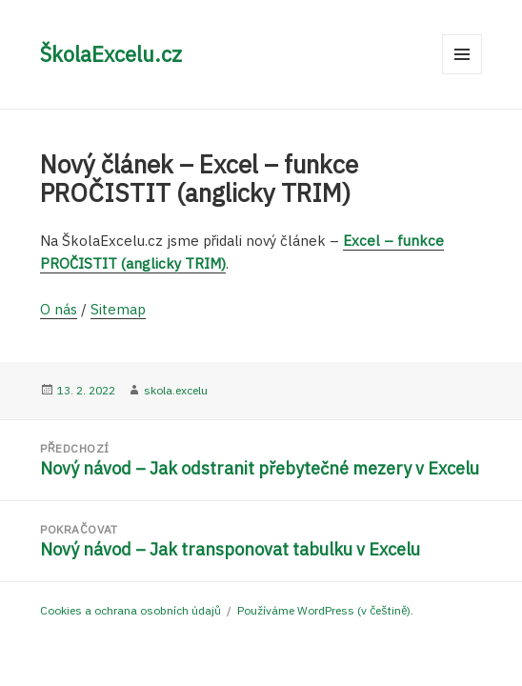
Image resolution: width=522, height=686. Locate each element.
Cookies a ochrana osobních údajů (130, 610)
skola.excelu (176, 390)
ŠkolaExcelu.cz (111, 54)
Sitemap (118, 309)
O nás (58, 309)
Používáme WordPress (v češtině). (325, 610)
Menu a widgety (462, 73)
